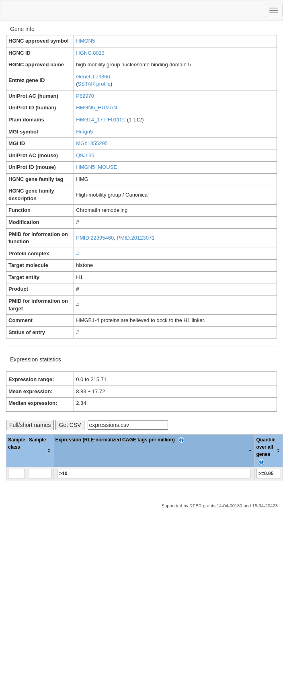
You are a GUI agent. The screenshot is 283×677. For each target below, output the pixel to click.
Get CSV (70, 425)
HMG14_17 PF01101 (100, 120)
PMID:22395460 (95, 238)
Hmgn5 (84, 132)
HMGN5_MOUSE (96, 167)
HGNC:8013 (90, 53)
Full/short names (30, 425)
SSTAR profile (94, 84)
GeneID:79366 (93, 77)
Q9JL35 (85, 155)
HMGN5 (85, 41)
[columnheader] (40, 450)
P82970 (85, 96)
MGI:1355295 (92, 143)
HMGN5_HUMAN (96, 108)
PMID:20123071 (135, 238)
